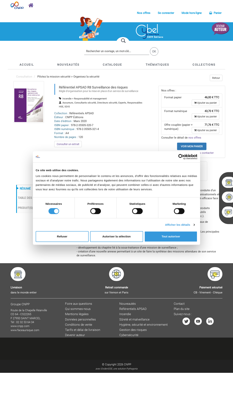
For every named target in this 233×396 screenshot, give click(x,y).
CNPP (127, 364)
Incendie (125, 314)
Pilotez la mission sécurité (53, 76)
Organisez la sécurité (86, 76)
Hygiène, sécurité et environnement (143, 324)
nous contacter (204, 153)
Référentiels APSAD (133, 309)
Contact (179, 303)
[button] (112, 64)
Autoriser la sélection (116, 236)
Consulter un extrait (68, 144)
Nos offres (143, 13)
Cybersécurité (128, 335)
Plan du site (182, 309)
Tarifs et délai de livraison (82, 330)
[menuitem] (28, 101)
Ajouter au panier (205, 102)
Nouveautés (127, 303)
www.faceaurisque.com (25, 330)
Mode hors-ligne (192, 13)
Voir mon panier (192, 146)
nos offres (194, 137)
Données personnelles (80, 319)
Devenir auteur (75, 335)
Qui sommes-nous (78, 309)
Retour (216, 77)
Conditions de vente (78, 324)
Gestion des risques (133, 330)
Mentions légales (77, 314)
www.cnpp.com (20, 326)
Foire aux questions (78, 303)
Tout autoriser (171, 236)
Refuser (62, 236)
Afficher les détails (177, 224)
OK (154, 51)
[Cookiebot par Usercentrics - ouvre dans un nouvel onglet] (181, 157)
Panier (215, 13)
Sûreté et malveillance (134, 319)
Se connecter (166, 13)
